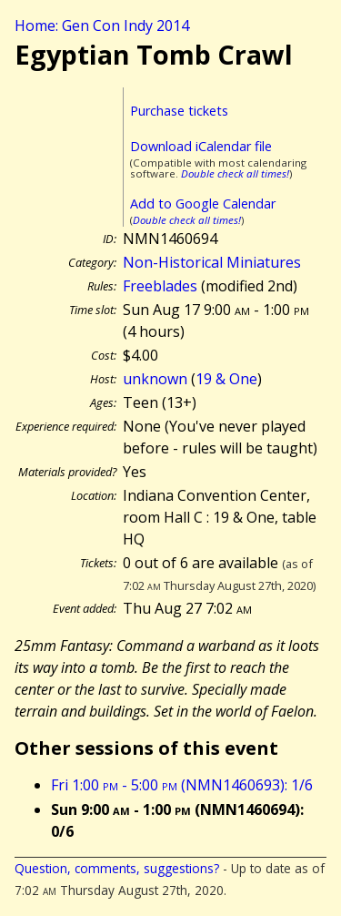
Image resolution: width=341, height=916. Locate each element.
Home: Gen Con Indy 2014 (102, 25)
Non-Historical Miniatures (212, 262)
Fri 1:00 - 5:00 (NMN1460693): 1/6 (182, 785)
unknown (155, 379)
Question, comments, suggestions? (117, 868)
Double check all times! (235, 173)
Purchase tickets (179, 110)
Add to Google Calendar (203, 203)
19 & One (226, 379)
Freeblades (160, 286)
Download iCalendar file (201, 146)
